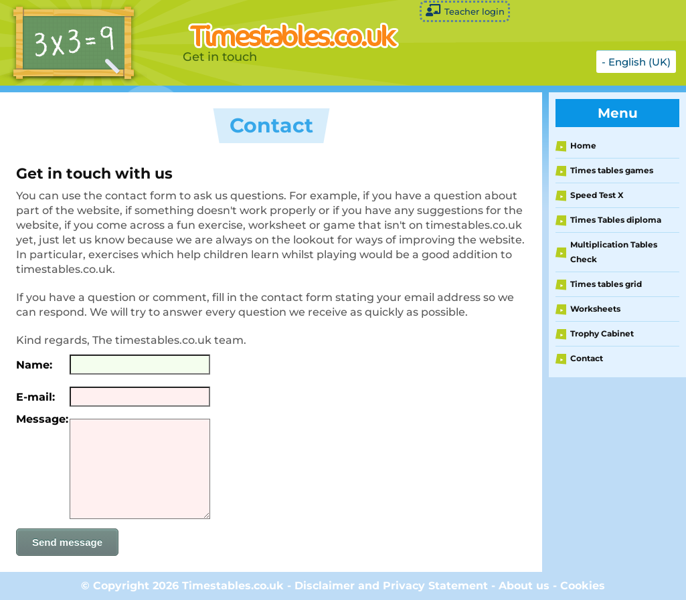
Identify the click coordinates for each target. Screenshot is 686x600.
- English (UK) (636, 62)
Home (583, 145)
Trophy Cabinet (602, 333)
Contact (586, 358)
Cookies (582, 585)
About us (524, 585)
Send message (67, 542)
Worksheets (595, 309)
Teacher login (465, 10)
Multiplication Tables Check (613, 251)
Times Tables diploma (615, 220)
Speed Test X (597, 195)
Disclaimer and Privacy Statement (391, 585)
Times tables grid (606, 284)
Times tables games (611, 170)
